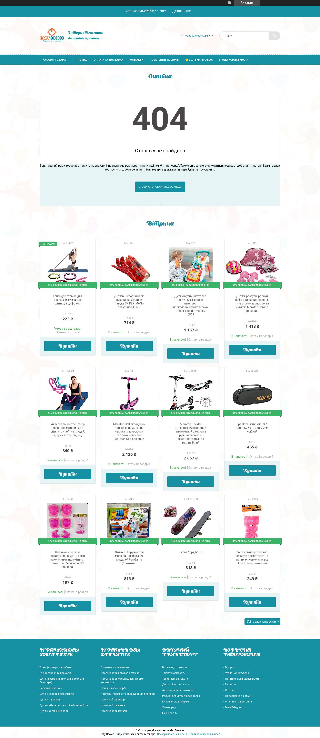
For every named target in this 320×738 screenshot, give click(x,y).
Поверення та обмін (164, 59)
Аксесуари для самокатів (178, 690)
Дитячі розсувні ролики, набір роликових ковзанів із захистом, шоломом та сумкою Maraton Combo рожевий (252, 303)
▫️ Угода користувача (236, 672)
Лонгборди (169, 707)
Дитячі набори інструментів (57, 693)
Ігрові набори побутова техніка (120, 672)
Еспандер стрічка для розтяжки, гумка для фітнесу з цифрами (67, 299)
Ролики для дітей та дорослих (181, 695)
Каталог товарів (55, 59)
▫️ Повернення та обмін (237, 695)
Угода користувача (233, 59)
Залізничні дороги (51, 688)
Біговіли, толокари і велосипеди (160, 186)
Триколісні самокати (175, 678)
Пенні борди (169, 713)
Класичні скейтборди (175, 701)
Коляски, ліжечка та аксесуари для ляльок (128, 693)
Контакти (136, 59)
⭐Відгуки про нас (199, 59)
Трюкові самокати (173, 672)
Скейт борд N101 (190, 552)
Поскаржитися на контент (172, 734)
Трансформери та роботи (56, 667)
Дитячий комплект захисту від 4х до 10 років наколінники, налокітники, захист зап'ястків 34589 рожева (67, 560)
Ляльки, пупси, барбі (113, 688)
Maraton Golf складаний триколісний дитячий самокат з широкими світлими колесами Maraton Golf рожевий (129, 431)
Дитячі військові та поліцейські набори (64, 705)
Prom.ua (179, 730)
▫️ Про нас (229, 690)
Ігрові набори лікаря (113, 699)
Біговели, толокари (174, 667)
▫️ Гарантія (229, 684)
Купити (68, 346)
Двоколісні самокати (175, 684)
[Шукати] (274, 35)
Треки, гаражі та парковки (56, 672)
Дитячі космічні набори (54, 710)
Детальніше (181, 11)
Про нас (82, 59)
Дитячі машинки (50, 699)
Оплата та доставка (108, 59)
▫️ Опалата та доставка (237, 701)
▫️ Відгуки (228, 667)
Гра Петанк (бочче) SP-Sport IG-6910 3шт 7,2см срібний (252, 428)
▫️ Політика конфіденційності (241, 678)
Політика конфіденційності (204, 734)
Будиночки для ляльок (115, 667)
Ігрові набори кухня (113, 705)
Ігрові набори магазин (114, 710)
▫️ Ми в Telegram (232, 707)
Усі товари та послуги (261, 621)
